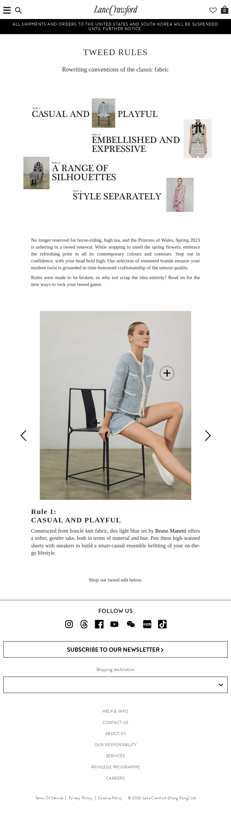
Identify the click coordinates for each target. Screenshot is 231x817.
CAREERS (115, 778)
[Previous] (24, 435)
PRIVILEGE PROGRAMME (115, 767)
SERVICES (115, 756)
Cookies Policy (110, 798)
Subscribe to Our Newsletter (115, 649)
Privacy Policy (80, 798)
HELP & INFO (115, 711)
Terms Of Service (49, 798)
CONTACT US (115, 722)
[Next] (208, 435)
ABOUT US (115, 734)
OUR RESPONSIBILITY (115, 745)
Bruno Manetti (170, 531)
